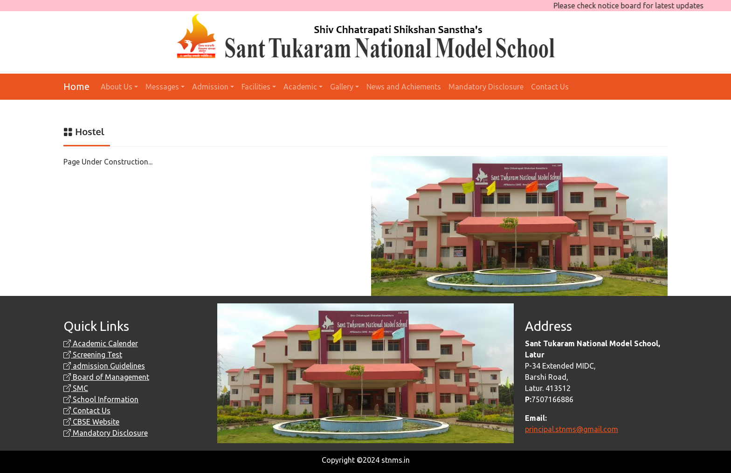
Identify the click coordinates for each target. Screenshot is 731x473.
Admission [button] (210, 86)
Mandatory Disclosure (486, 86)
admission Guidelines (104, 366)
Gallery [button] (341, 86)
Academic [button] (300, 86)
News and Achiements (403, 86)
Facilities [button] (255, 86)
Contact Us (550, 86)
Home (76, 86)
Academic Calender (100, 343)
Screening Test (92, 354)
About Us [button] (116, 86)
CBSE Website (91, 422)
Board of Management (106, 377)
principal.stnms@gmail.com (571, 429)
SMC (75, 388)
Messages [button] (162, 86)
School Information (100, 399)
